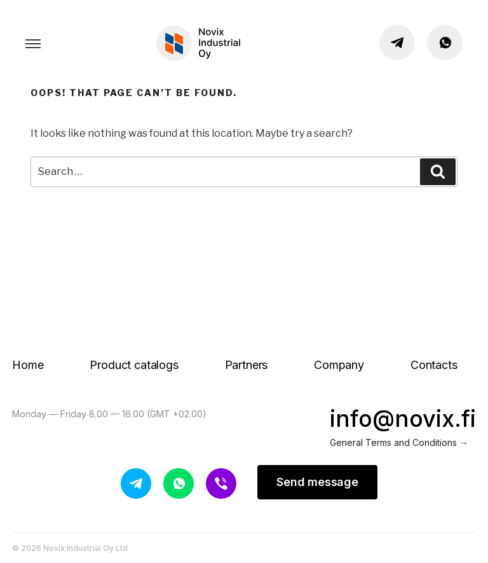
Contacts (434, 365)
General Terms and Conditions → (399, 442)
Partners (246, 365)
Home (27, 365)
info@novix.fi (403, 419)
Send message (317, 482)
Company (339, 365)
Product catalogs (134, 365)
